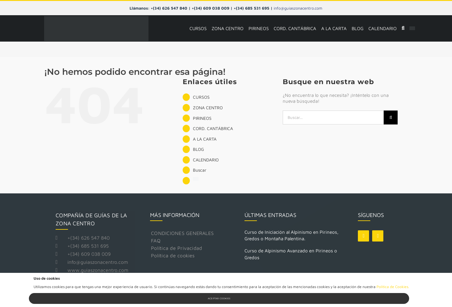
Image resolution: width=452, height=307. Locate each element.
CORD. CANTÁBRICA (213, 128)
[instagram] (377, 236)
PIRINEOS (202, 118)
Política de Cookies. (393, 286)
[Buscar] (403, 28)
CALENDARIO (206, 159)
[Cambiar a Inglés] (412, 28)
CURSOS (201, 97)
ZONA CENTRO (208, 107)
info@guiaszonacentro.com (298, 8)
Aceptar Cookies (219, 298)
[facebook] (363, 236)
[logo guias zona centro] (96, 18)
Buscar (199, 170)
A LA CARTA (205, 139)
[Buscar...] (333, 117)
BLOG (198, 149)
